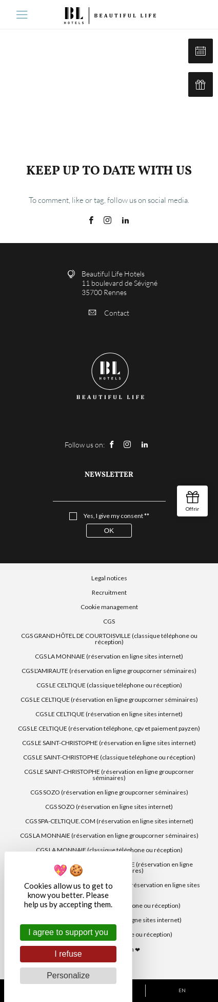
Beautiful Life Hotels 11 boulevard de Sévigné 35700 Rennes (119, 283)
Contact (109, 312)
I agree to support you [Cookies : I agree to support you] (68, 932)
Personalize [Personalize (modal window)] (68, 975)
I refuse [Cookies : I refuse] (68, 953)
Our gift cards (200, 84)
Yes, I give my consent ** (116, 516)
